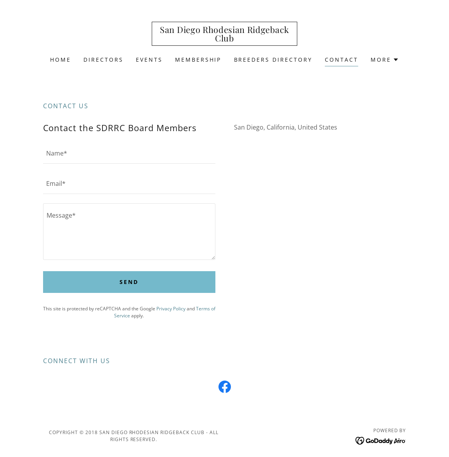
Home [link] (60, 59)
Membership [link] (198, 59)
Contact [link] (341, 59)
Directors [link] (103, 59)
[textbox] (129, 153)
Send (129, 282)
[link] (224, 39)
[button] (385, 59)
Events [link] (149, 59)
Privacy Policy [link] (170, 308)
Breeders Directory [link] (273, 59)
